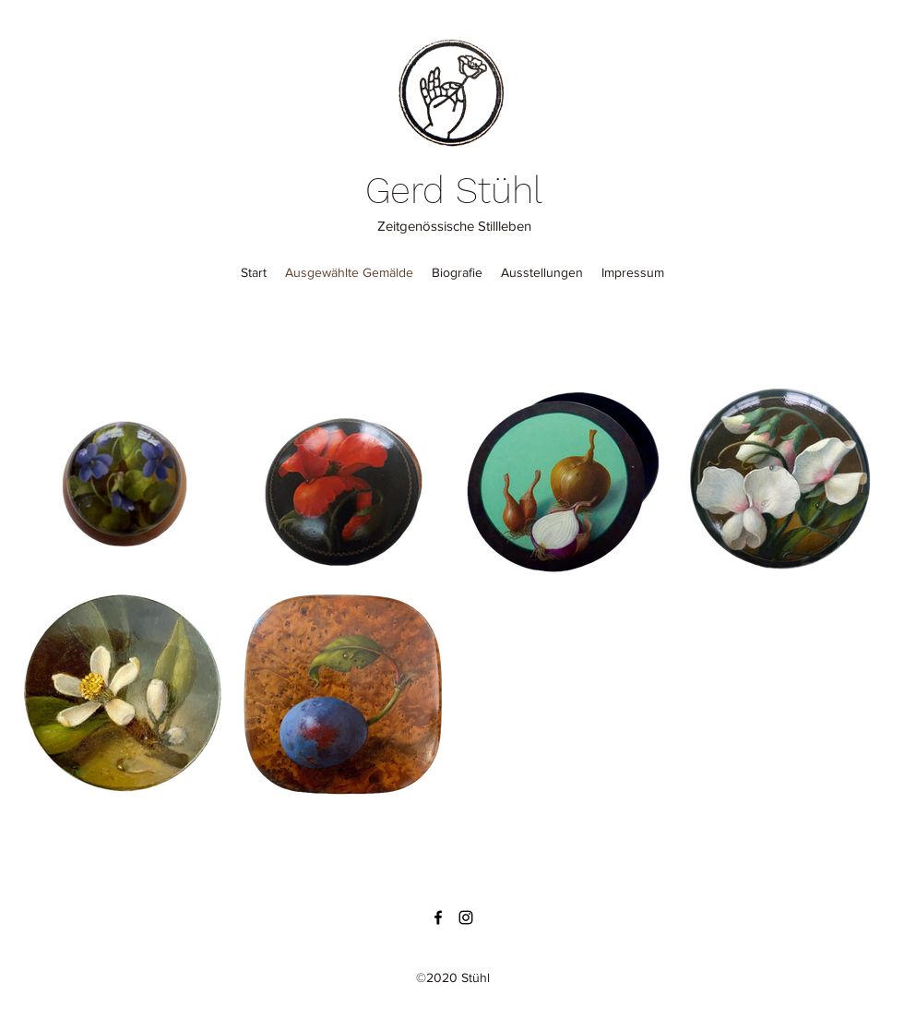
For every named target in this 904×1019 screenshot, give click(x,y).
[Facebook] (438, 917)
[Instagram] (466, 917)
